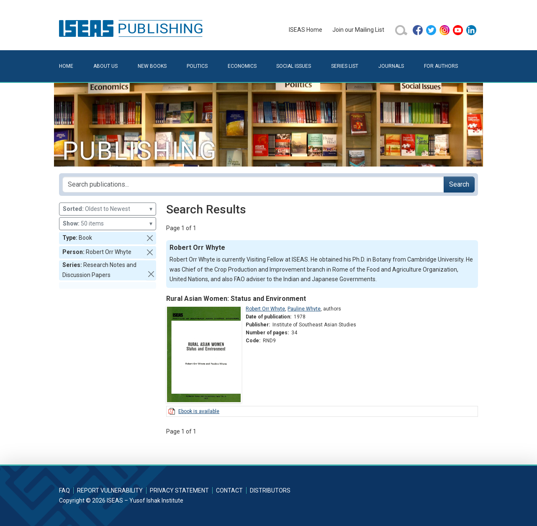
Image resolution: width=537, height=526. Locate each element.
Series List (344, 66)
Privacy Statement (179, 490)
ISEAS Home (305, 29)
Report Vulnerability (110, 490)
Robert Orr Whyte (265, 309)
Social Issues (293, 66)
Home (66, 66)
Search (459, 184)
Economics (242, 66)
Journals (391, 66)
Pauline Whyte (304, 309)
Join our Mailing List (358, 29)
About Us (105, 66)
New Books (152, 66)
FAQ (64, 490)
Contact (229, 490)
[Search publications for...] (253, 184)
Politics (197, 66)
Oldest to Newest (107, 209)
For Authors (441, 66)
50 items (107, 223)
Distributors (270, 490)
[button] (150, 238)
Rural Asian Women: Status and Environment (236, 299)
